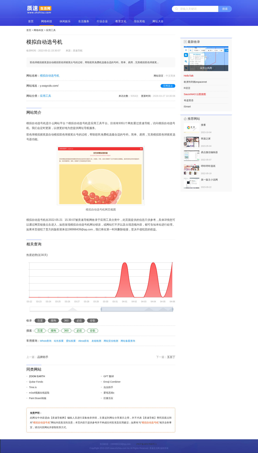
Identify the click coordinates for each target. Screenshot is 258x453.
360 (66, 320)
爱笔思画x (109, 392)
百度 (40, 320)
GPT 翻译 (109, 376)
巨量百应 (108, 398)
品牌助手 (42, 357)
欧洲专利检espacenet (195, 81)
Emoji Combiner (112, 381)
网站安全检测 (111, 340)
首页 (31, 21)
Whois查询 (46, 340)
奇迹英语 (188, 100)
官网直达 (168, 85)
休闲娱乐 (65, 21)
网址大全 (158, 21)
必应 (79, 320)
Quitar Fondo (36, 381)
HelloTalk (189, 75)
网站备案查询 (128, 340)
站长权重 (59, 340)
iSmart (187, 106)
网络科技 (46, 21)
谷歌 (92, 320)
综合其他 (139, 21)
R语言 (187, 88)
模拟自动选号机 (49, 75)
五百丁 (171, 357)
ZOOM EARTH (37, 376)
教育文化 (120, 21)
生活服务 (83, 21)
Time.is (33, 387)
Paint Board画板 (37, 398)
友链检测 (96, 340)
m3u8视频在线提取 (39, 392)
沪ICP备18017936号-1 (146, 444)
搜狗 (53, 320)
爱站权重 (71, 340)
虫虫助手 (108, 387)
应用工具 (51, 30)
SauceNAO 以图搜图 (195, 94)
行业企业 (102, 21)
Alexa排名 (83, 340)
